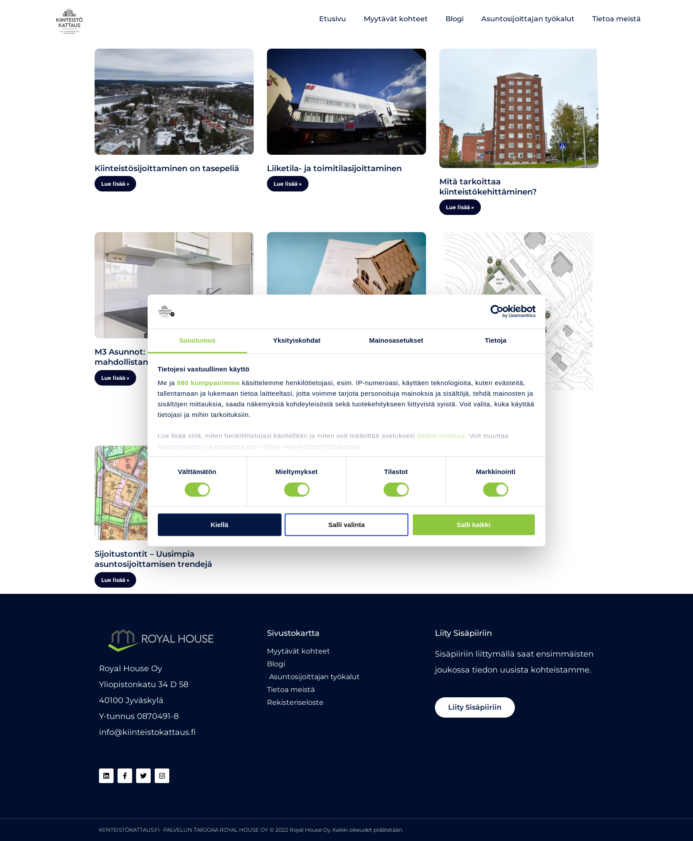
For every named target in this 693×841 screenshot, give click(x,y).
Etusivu (332, 19)
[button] (475, 707)
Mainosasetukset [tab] (396, 340)
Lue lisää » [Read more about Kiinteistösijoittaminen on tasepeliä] (115, 183)
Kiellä (219, 524)
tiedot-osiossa (441, 436)
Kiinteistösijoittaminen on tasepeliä (167, 168)
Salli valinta (346, 524)
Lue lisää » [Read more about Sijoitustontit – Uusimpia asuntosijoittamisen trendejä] (115, 580)
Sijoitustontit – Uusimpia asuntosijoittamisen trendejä (153, 559)
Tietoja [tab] (495, 340)
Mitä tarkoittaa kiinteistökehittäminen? (488, 187)
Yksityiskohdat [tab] (296, 340)
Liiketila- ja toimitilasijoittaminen (334, 168)
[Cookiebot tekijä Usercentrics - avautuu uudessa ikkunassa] (497, 311)
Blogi (455, 19)
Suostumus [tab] (197, 340)
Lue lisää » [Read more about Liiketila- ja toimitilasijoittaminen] (288, 183)
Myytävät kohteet (396, 19)
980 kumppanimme (208, 383)
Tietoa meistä (616, 19)
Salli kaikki (474, 524)
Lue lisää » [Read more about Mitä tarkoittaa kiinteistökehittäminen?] (460, 207)
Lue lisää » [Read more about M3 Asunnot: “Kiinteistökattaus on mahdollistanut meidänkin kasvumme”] (115, 378)
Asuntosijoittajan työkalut (528, 19)
